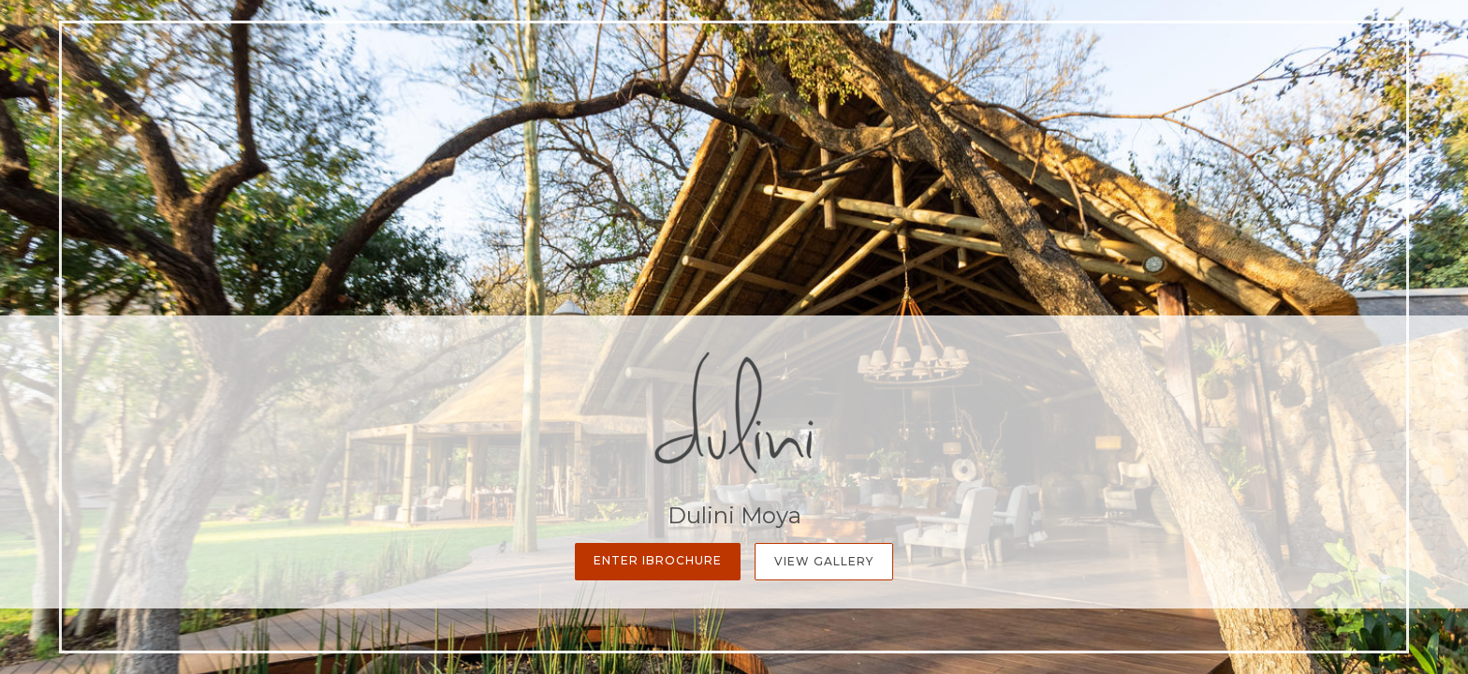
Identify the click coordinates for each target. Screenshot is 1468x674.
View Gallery (823, 561)
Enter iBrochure (658, 560)
